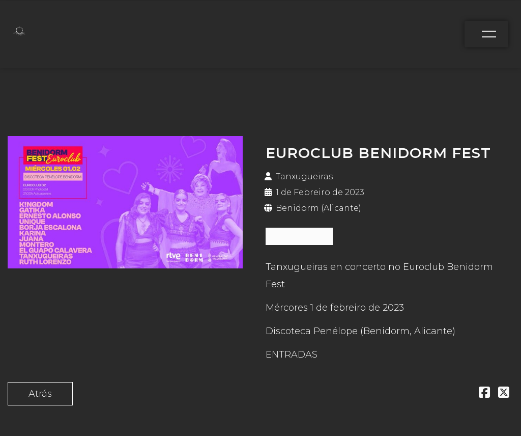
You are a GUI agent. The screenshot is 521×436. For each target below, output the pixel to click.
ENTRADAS (299, 236)
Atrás (40, 393)
